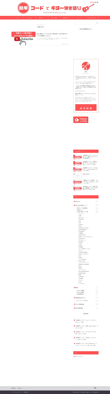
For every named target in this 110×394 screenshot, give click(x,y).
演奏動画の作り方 (86, 297)
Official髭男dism (83, 229)
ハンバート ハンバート (84, 262)
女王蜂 (80, 245)
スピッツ (81, 214)
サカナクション (82, 240)
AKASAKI (81, 219)
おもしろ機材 (87, 290)
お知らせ (86, 201)
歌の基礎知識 (86, 308)
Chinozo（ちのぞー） (84, 254)
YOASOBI (81, 276)
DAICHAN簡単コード (86, 205)
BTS (80, 266)
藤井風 (80, 267)
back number (82, 261)
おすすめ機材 (87, 292)
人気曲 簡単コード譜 (87, 212)
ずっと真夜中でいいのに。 (85, 248)
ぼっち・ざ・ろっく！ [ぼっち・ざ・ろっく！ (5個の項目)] (79, 356)
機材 (86, 287)
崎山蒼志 (81, 241)
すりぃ (80, 250)
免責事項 (26, 392)
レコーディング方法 (87, 300)
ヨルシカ (81, 280)
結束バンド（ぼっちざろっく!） (86, 236)
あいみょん (81, 217)
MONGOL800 (82, 273)
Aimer (80, 226)
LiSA (80, 281)
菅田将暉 (81, 247)
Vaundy (81, 224)
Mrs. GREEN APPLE (84, 271)
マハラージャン (82, 269)
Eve (80, 222)
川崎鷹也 (81, 233)
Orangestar (81, 231)
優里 (80, 274)
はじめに (29, 18)
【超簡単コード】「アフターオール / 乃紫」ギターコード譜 (85, 332)
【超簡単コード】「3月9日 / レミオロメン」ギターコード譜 (85, 338)
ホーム (18, 18)
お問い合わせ (92, 18)
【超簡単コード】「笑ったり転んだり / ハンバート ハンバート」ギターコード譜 (86, 344)
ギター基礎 (54, 18)
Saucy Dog (81, 238)
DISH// (80, 257)
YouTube (79, 18)
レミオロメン (82, 283)
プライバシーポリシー (17, 392)
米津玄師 (81, 278)
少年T (80, 243)
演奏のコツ (66, 18)
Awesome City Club (83, 227)
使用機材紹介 (87, 294)
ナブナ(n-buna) (82, 259)
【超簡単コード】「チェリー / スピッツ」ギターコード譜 (86, 321)
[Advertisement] (85, 136)
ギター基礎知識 (86, 304)
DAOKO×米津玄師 (83, 252)
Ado (80, 221)
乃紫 (80, 215)
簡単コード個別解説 (87, 208)
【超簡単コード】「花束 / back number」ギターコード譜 (86, 327)
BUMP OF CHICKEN (84, 264)
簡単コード (42, 18)
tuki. (80, 255)
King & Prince (82, 234)
